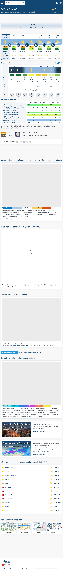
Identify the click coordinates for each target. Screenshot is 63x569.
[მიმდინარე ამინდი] (56, 10)
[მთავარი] (6, 561)
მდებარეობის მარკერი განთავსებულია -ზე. (20, 343)
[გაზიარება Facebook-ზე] (20, 141)
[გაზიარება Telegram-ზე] (27, 141)
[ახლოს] (23, 3)
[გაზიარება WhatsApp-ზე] (17, 141)
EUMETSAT (26, 345)
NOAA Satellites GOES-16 (16, 345)
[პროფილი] (57, 3)
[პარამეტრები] (61, 3)
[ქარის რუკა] (8, 528)
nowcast (47, 345)
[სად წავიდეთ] (39, 528)
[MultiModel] (54, 528)
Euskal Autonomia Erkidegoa (8, 12)
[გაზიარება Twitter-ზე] (24, 141)
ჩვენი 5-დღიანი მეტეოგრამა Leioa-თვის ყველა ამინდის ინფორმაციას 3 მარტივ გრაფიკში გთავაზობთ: (29, 285)
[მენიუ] (2, 3)
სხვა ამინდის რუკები (8, 219)
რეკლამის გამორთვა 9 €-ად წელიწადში (31, 25)
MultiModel (21, 128)
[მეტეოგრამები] (24, 528)
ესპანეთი (20, 12)
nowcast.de (25, 412)
